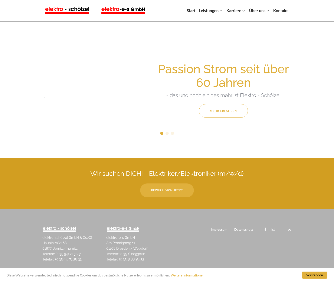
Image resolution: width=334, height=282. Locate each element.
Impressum (219, 229)
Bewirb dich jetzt (167, 190)
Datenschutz (243, 229)
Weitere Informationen (187, 275)
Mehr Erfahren (223, 111)
